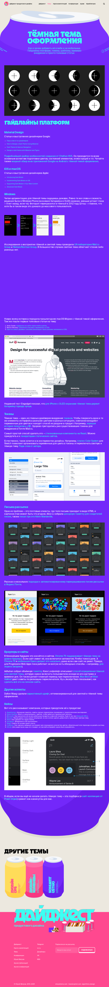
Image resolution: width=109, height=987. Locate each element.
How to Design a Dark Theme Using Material (22, 144)
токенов (68, 418)
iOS (6, 168)
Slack (9, 719)
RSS (38, 959)
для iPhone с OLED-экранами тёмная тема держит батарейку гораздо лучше (52, 405)
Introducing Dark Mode (15, 177)
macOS (16, 168)
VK (38, 955)
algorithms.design (88, 984)
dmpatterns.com (61, 984)
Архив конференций (21, 967)
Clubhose (10, 725)
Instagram (10, 721)
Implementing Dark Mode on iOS (18, 180)
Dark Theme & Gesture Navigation (19, 147)
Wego (9, 723)
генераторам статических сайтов (39, 436)
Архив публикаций (21, 963)
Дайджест (42, 4)
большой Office (82, 716)
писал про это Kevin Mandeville (36, 516)
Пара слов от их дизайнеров (17, 141)
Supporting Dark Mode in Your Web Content (22, 184)
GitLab (9, 727)
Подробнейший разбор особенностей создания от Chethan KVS (38, 156)
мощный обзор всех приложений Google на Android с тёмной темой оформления (54, 161)
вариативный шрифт (38, 693)
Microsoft (10, 716)
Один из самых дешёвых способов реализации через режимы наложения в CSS (37, 329)
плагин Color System (88, 441)
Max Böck (85, 676)
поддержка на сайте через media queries (31, 326)
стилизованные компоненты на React (65, 433)
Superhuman (11, 712)
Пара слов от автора (30, 446)
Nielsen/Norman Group (25, 247)
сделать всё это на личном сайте (22, 682)
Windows (9, 194)
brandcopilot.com (75, 984)
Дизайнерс (41, 952)
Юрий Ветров (91, 4)
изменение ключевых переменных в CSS (34, 327)
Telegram (40, 944)
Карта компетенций (60, 4)
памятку (37, 671)
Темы (49, 4)
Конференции (73, 4)
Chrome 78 (9, 661)
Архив (82, 4)
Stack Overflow (12, 714)
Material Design (13, 132)
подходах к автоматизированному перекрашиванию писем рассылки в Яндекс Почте (54, 583)
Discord (9, 718)
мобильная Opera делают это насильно (39, 661)
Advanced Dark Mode (14, 187)
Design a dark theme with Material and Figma (23, 150)
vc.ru (39, 948)
